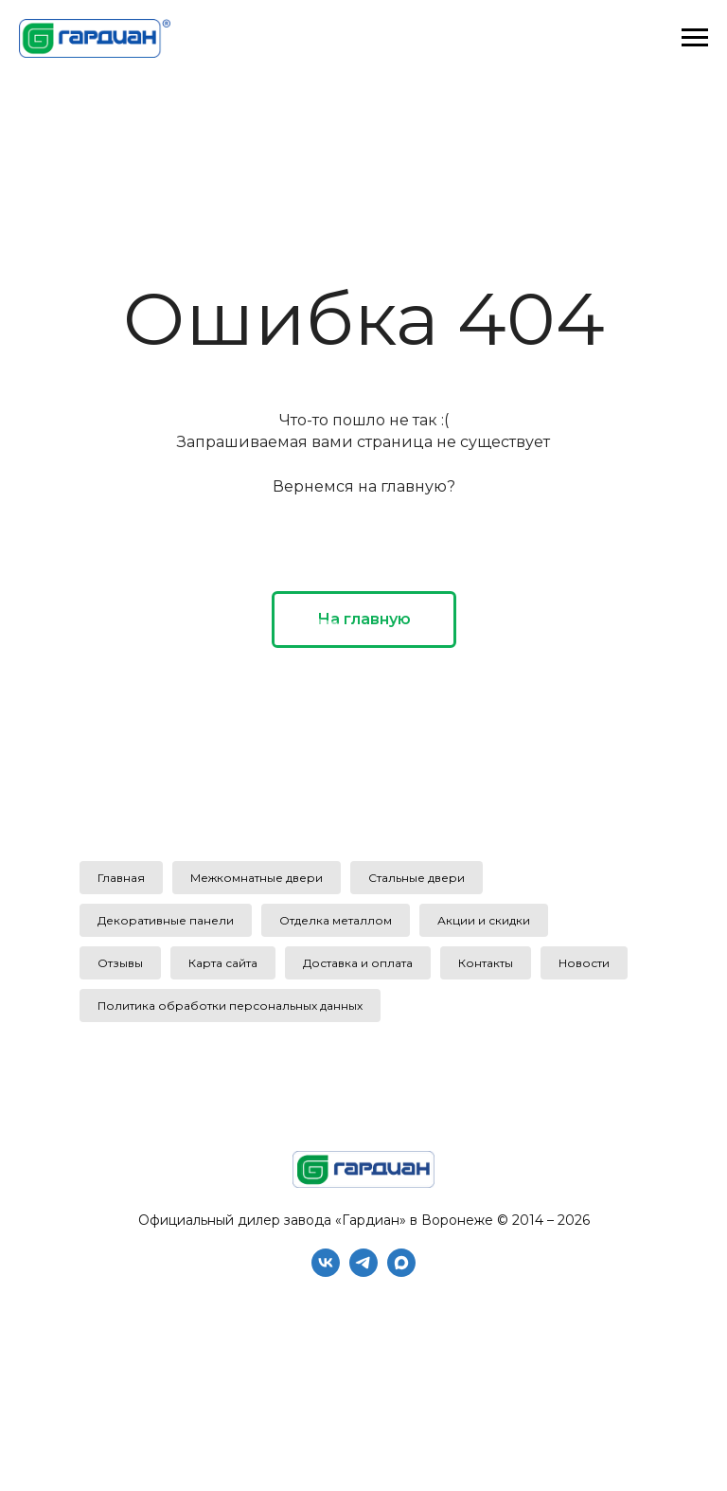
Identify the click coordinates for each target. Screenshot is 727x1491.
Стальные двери (416, 878)
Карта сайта (222, 963)
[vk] (325, 1272)
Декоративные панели (166, 920)
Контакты (485, 963)
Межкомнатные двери (256, 878)
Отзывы (120, 963)
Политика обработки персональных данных (230, 1005)
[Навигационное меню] (695, 37)
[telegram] (363, 1272)
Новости (584, 963)
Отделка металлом (335, 920)
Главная (121, 878)
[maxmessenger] (401, 1272)
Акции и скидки (483, 920)
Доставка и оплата (358, 963)
